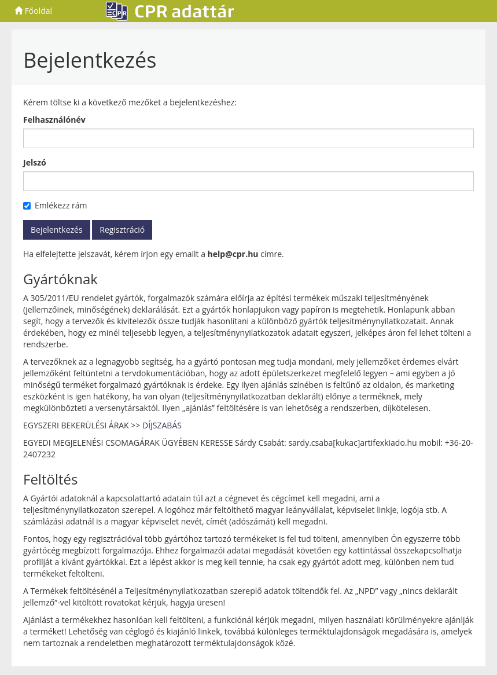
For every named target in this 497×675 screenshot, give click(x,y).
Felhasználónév (54, 119)
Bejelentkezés (57, 229)
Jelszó (34, 162)
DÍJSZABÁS (162, 425)
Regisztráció (122, 229)
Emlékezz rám (55, 205)
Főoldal (33, 10)
